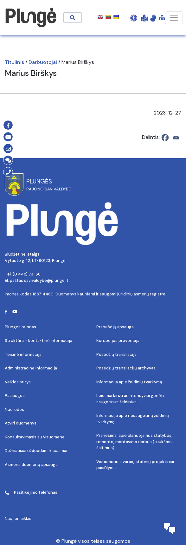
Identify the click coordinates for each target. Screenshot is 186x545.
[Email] (176, 137)
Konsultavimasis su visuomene (35, 437)
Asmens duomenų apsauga (31, 464)
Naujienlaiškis (18, 518)
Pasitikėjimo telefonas (31, 492)
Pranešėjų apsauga (115, 327)
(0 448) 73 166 (27, 274)
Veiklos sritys (18, 382)
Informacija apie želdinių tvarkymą (129, 382)
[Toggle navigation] (174, 17)
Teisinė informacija (23, 354)
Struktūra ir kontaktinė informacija (38, 340)
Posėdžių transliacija (116, 354)
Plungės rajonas (20, 327)
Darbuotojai (43, 62)
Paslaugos (15, 395)
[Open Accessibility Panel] (133, 18)
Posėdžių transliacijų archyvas (126, 368)
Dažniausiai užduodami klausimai (36, 450)
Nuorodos (14, 409)
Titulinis (14, 62)
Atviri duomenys (20, 423)
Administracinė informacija (31, 368)
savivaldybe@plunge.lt (46, 280)
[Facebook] (165, 137)
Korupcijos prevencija (117, 340)
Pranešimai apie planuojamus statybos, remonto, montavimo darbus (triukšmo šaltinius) (134, 441)
